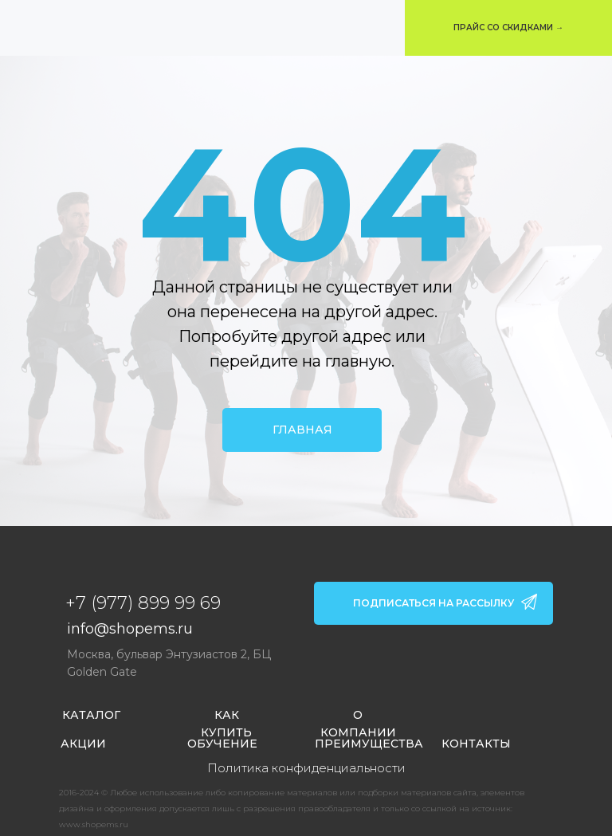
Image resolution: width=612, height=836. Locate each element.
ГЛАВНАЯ (302, 429)
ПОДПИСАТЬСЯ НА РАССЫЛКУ (433, 603)
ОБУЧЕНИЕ (222, 743)
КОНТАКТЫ (476, 743)
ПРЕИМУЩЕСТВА (369, 743)
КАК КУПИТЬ (226, 724)
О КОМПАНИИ (358, 724)
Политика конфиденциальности (306, 767)
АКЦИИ (83, 743)
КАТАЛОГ (91, 715)
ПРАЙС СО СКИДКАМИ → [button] (508, 27)
